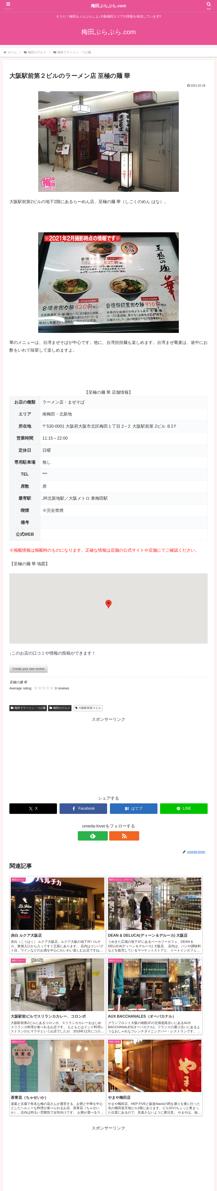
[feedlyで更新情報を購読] (103, 836)
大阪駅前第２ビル (88, 708)
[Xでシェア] (33, 808)
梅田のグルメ (59, 708)
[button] (108, 604)
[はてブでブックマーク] (133, 808)
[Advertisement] (108, 756)
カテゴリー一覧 (66, 1176)
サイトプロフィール (147, 1176)
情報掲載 (120, 1176)
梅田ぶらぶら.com (108, 6)
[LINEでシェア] (184, 808)
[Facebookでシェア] (83, 808)
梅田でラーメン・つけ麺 (28, 708)
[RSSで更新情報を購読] (114, 836)
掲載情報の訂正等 (96, 1176)
